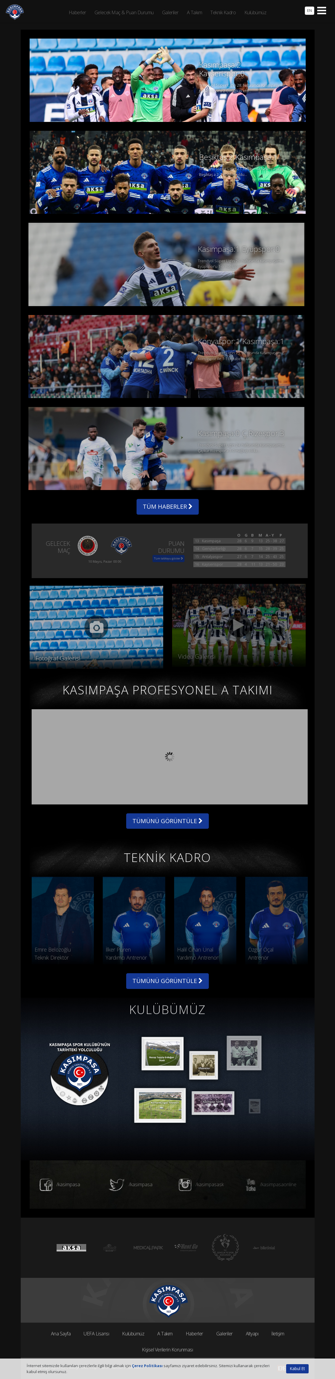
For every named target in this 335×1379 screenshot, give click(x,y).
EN (309, 10)
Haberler (194, 1333)
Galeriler (224, 1333)
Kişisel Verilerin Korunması (167, 1349)
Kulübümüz (133, 1333)
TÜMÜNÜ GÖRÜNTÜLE (167, 821)
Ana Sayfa (61, 1333)
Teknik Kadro (223, 12)
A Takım (165, 1333)
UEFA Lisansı (96, 1333)
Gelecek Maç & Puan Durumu (124, 12)
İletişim (277, 1333)
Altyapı (252, 1333)
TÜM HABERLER (168, 506)
